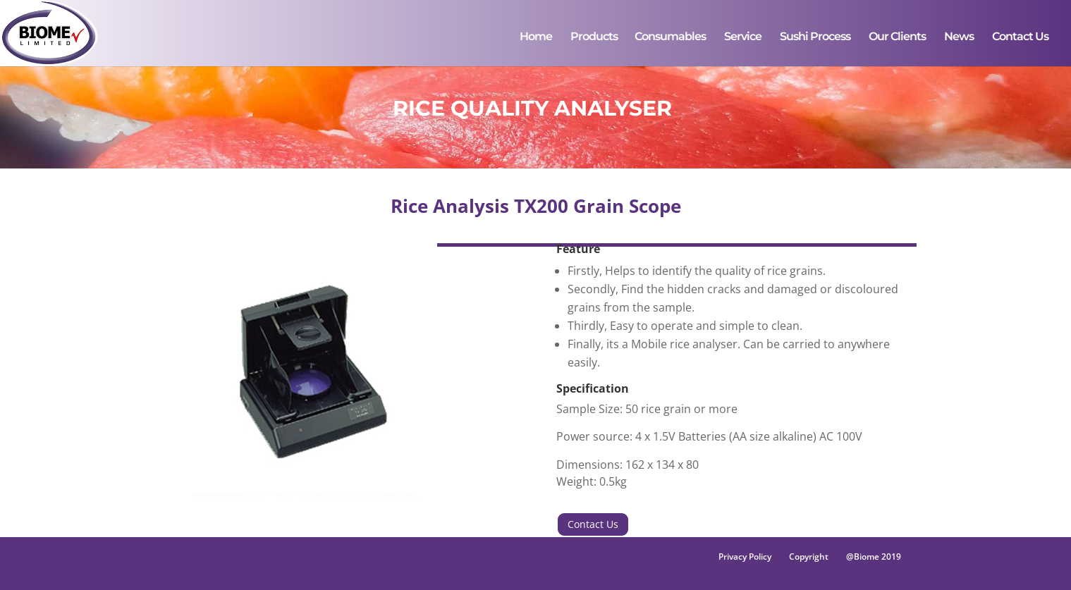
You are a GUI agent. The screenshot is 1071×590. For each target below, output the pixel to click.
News (959, 37)
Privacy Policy (744, 557)
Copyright (808, 557)
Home (536, 37)
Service (742, 37)
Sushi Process (815, 37)
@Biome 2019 (873, 557)
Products (594, 37)
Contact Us (1020, 37)
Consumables (670, 37)
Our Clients (897, 37)
